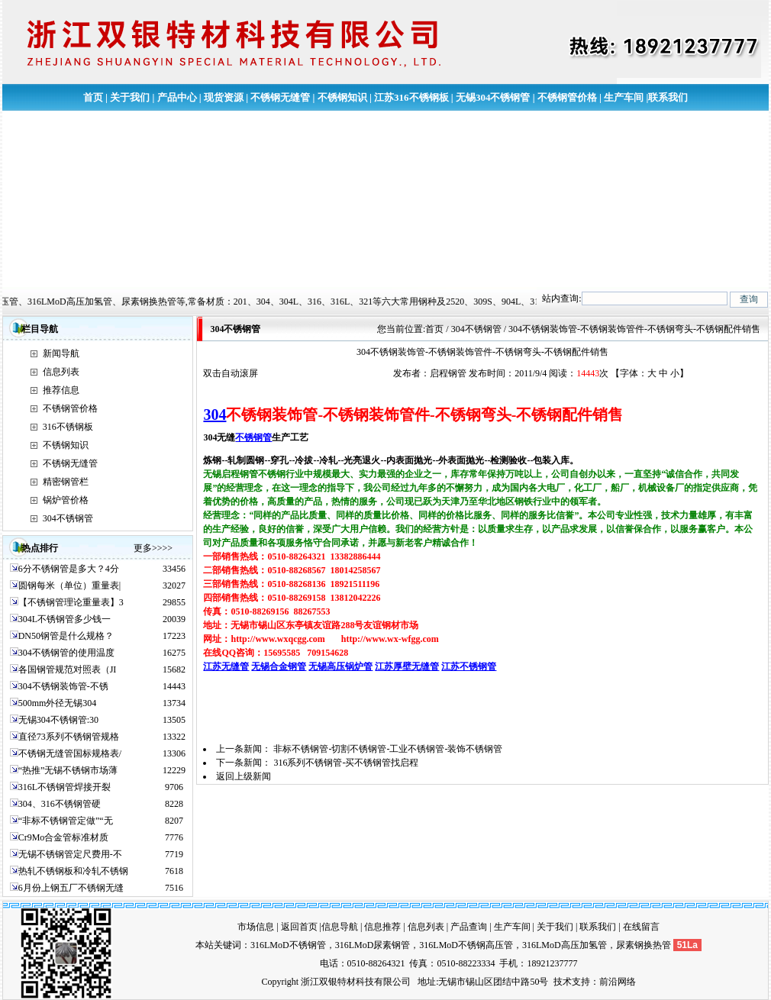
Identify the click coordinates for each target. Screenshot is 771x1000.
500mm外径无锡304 (57, 703)
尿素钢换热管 (643, 945)
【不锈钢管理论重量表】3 (71, 602)
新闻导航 (61, 353)
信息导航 (339, 926)
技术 (562, 981)
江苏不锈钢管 (468, 666)
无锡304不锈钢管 (493, 97)
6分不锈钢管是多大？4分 (68, 568)
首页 (93, 97)
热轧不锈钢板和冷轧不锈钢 (73, 871)
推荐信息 (61, 390)
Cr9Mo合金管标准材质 (63, 837)
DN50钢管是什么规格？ (66, 636)
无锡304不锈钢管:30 (58, 720)
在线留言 (641, 926)
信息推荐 (382, 926)
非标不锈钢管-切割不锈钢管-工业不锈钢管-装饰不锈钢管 (387, 749)
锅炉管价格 (66, 500)
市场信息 (255, 926)
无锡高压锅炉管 (340, 666)
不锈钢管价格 (567, 97)
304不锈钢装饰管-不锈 (63, 686)
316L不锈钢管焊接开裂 (64, 787)
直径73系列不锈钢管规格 (68, 736)
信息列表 (61, 371)
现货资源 (224, 97)
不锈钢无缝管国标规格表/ (69, 753)
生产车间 (624, 97)
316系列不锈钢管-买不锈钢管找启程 (345, 762)
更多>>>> (153, 548)
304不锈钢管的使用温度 (66, 652)
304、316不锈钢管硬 (59, 803)
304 (214, 414)
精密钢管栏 (66, 481)
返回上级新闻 (243, 776)
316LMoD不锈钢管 (288, 945)
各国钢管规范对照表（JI (67, 669)
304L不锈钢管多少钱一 (64, 619)
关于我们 (130, 97)
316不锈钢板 (68, 426)
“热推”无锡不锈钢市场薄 (68, 770)
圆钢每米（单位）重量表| (69, 585)
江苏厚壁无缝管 (407, 666)
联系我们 (668, 97)
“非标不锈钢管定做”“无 (65, 820)
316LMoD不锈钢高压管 (466, 945)
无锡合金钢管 (278, 666)
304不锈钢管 (68, 518)
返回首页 (299, 926)
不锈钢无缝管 (280, 97)
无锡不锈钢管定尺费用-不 (70, 854)
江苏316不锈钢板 (411, 97)
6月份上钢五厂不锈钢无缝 (71, 887)
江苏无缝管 (226, 666)
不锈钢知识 (342, 97)
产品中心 (177, 97)
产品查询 (468, 926)
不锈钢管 (253, 437)
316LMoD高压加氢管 (564, 945)
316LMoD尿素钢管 (373, 945)
